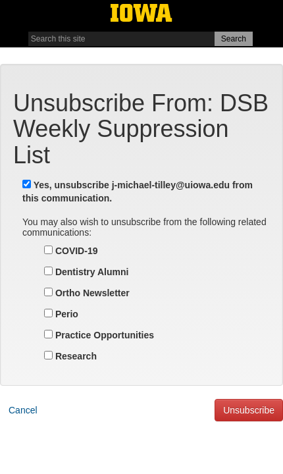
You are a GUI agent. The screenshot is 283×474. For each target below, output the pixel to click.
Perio (61, 314)
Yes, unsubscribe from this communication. (137, 191)
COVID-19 (70, 251)
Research (70, 356)
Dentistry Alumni (86, 272)
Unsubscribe (248, 410)
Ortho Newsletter (87, 293)
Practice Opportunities (99, 335)
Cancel (23, 410)
